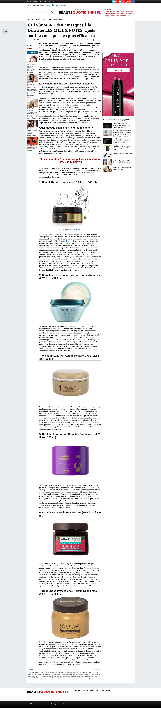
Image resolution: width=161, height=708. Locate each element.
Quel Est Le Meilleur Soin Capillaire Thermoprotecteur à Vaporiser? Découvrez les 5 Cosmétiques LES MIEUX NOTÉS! (32, 113)
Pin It (5, 31)
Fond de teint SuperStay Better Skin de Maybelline (122, 161)
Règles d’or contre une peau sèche (122, 168)
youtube (123, 1)
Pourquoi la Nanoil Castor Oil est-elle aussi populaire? (32, 148)
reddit (117, 1)
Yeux (45, 1)
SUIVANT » (98, 40)
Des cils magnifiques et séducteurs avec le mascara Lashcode (122, 140)
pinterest (126, 1)
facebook (133, 1)
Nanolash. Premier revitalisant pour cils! (122, 154)
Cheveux (31, 40)
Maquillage (52, 1)
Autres (29, 1)
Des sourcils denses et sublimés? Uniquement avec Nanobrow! (122, 125)
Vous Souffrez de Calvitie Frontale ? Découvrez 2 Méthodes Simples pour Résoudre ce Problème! (32, 67)
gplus (129, 1)
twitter (120, 1)
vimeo (114, 1)
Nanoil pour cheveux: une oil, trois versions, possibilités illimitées (122, 148)
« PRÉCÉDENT (89, 40)
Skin (40, 1)
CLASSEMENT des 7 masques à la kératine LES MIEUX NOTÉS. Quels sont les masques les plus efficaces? (122, 133)
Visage (35, 1)
